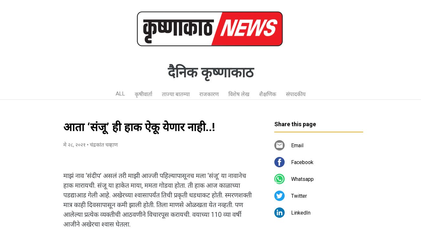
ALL (120, 93)
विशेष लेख (238, 94)
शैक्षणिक (267, 94)
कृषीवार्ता (143, 94)
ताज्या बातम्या (176, 94)
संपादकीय (296, 94)
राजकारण (209, 94)
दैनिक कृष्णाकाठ (211, 72)
